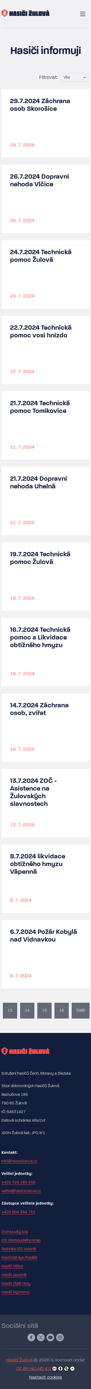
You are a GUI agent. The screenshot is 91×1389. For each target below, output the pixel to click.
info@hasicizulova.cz (19, 1161)
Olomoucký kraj (14, 1232)
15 (44, 1010)
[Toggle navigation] (83, 14)
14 (27, 1010)
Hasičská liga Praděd (19, 1257)
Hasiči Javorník (14, 1275)
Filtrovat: (48, 77)
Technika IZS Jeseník (18, 1249)
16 (61, 1010)
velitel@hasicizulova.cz (21, 1191)
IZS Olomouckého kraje (21, 1240)
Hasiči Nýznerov (15, 1292)
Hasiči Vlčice (12, 1266)
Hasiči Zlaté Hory (15, 1283)
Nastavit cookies (45, 1377)
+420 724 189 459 (18, 1182)
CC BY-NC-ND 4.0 (45, 1368)
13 (10, 1010)
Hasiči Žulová (19, 1360)
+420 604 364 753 (18, 1212)
